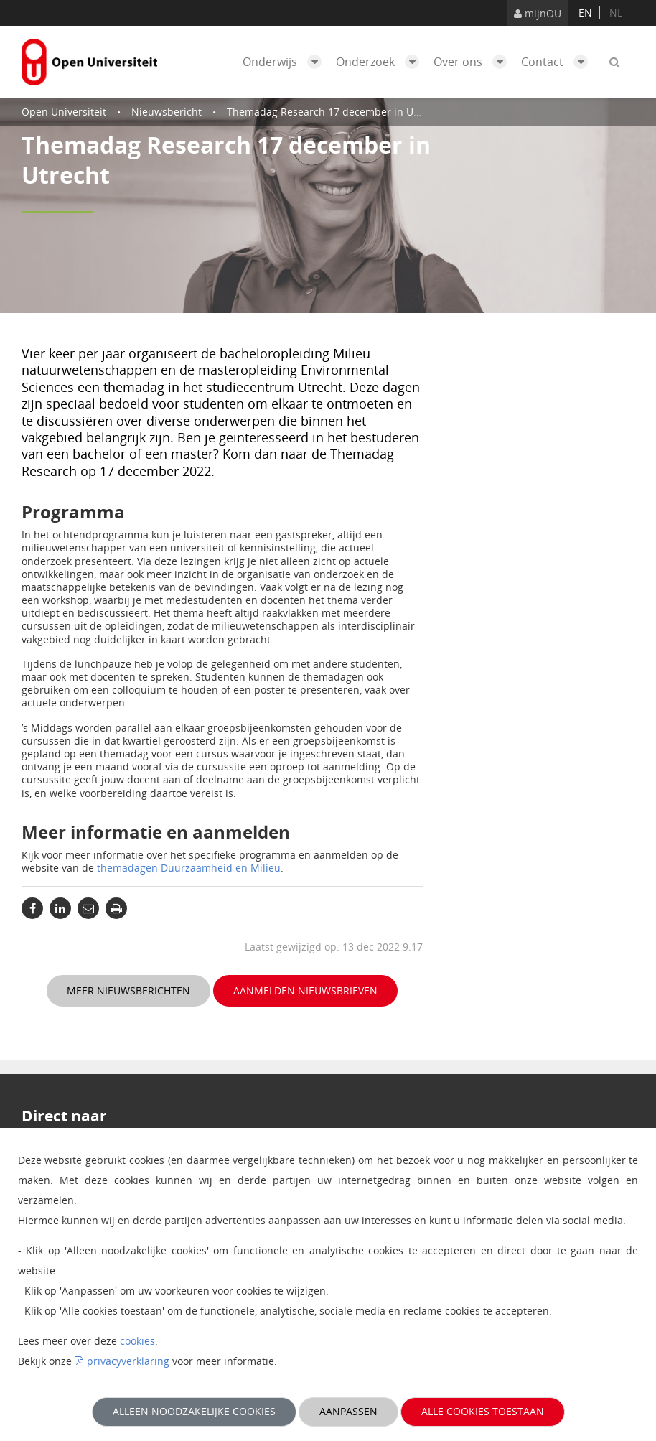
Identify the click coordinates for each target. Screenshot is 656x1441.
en (585, 12)
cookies (137, 1341)
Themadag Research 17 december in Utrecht (334, 111)
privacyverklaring (128, 1361)
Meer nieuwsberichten (128, 990)
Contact (558, 61)
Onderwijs (286, 61)
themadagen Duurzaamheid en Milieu (189, 868)
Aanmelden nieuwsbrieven (305, 990)
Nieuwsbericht (166, 111)
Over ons (474, 61)
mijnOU (537, 13)
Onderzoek (381, 61)
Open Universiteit (64, 111)
